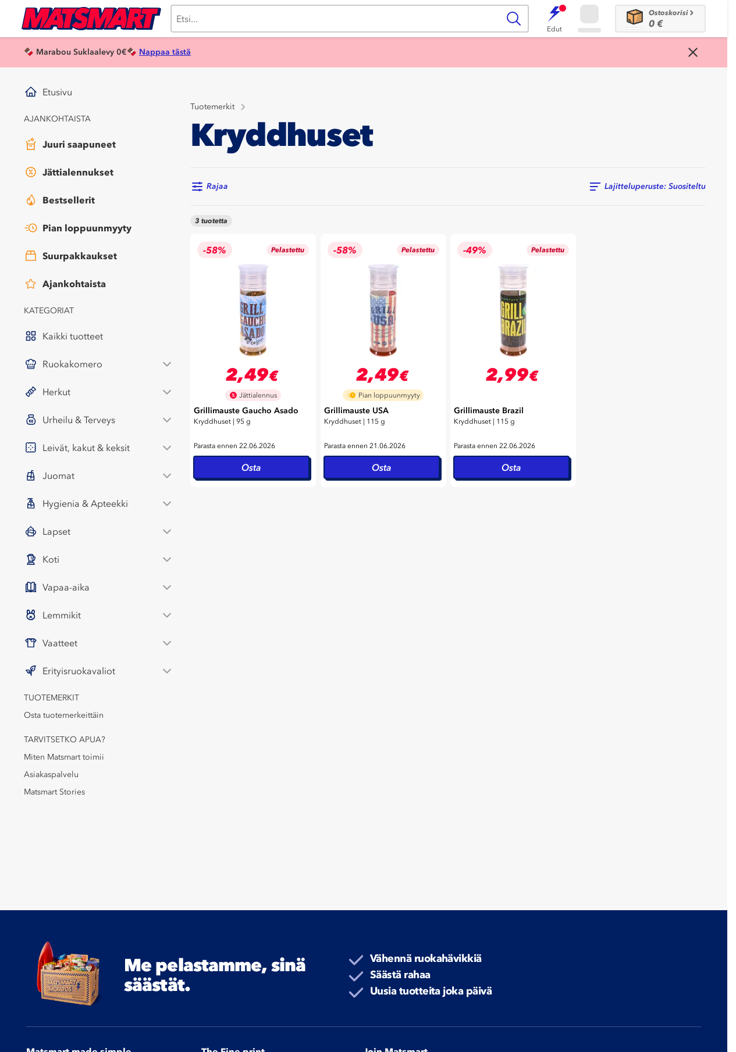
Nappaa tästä (165, 52)
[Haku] (334, 18)
